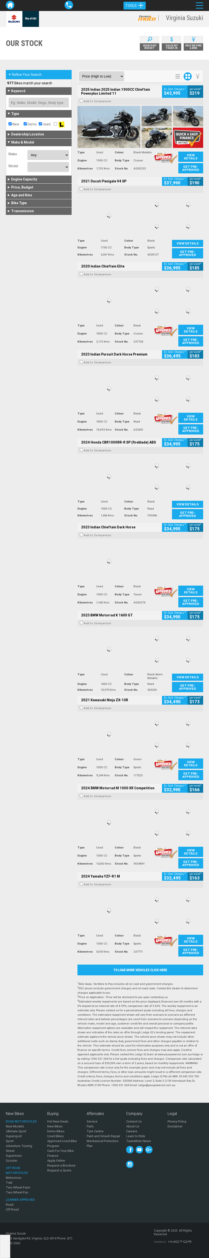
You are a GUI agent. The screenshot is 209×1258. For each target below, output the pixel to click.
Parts (90, 1126)
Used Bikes (55, 1136)
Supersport (14, 1136)
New (14, 124)
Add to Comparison (97, 101)
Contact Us (134, 1121)
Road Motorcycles (21, 1121)
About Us (132, 1126)
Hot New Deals (57, 1121)
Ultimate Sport (16, 1131)
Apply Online (56, 1160)
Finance (52, 1156)
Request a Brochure (61, 1165)
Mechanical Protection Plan (102, 1143)
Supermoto (14, 1156)
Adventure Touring (19, 1146)
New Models (15, 1126)
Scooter (11, 1160)
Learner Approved (20, 1200)
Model (13, 166)
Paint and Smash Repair (103, 1136)
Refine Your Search (25, 74)
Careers (131, 1131)
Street (10, 1151)
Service (92, 1121)
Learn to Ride (135, 1136)
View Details (191, 156)
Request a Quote (59, 1170)
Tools (134, 5)
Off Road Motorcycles (17, 1170)
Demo (30, 124)
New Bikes (55, 1126)
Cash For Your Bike (60, 1151)
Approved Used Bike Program (62, 1143)
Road (9, 1204)
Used (44, 124)
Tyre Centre (95, 1131)
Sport (10, 1141)
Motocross (13, 1178)
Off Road (12, 1209)
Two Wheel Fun (17, 1192)
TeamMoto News (138, 1141)
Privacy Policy (177, 1121)
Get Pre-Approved (190, 168)
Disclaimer (175, 1126)
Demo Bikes (56, 1131)
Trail (9, 1182)
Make (13, 154)
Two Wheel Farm (18, 1187)
